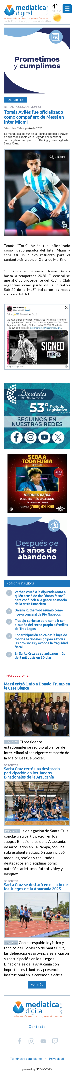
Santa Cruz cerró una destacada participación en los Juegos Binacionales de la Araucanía (32, 773)
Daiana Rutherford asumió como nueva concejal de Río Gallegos (39, 612)
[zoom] (37, 192)
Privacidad (56, 1058)
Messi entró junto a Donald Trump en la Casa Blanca (37, 686)
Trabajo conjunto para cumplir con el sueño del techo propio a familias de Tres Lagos (41, 625)
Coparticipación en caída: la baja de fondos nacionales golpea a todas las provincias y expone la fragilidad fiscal (41, 641)
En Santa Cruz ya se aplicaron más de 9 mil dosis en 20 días (40, 655)
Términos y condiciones (26, 1058)
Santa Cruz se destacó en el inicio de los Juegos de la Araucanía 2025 (36, 886)
